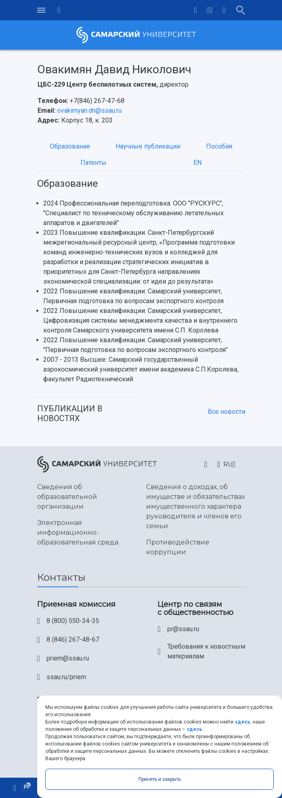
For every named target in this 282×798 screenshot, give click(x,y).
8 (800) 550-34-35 (73, 621)
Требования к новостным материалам (206, 651)
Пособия (219, 146)
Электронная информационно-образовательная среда (77, 532)
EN (197, 162)
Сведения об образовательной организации (67, 496)
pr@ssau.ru (183, 629)
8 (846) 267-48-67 (73, 639)
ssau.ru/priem (66, 677)
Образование (70, 146)
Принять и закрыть (159, 779)
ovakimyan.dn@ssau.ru (89, 110)
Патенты (93, 162)
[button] (210, 10)
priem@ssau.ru (68, 658)
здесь (242, 722)
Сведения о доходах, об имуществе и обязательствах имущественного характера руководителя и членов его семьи (195, 506)
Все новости (226, 411)
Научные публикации (147, 146)
